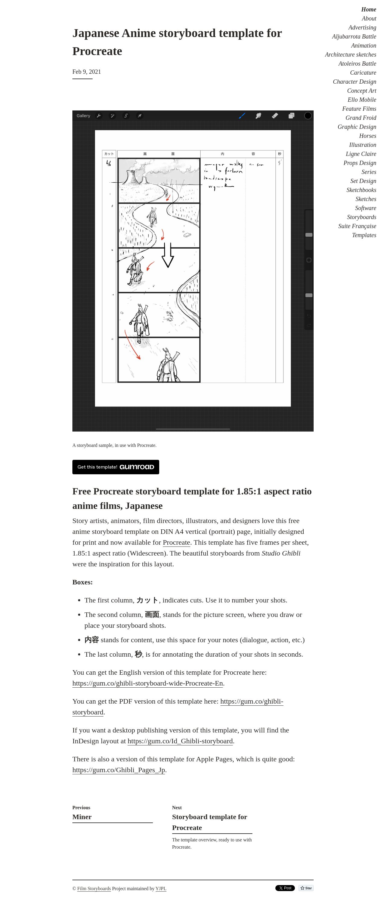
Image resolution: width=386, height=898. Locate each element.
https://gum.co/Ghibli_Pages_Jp (118, 770)
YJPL (161, 888)
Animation (363, 45)
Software (365, 208)
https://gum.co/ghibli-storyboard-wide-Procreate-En (147, 683)
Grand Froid (361, 117)
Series (369, 172)
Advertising (362, 27)
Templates (364, 235)
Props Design (359, 162)
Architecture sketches (350, 54)
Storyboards (361, 217)
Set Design (363, 181)
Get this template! (116, 467)
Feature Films (359, 108)
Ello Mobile (362, 99)
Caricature (363, 72)
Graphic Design (357, 126)
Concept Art (361, 90)
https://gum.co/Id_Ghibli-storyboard (180, 741)
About (369, 18)
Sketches (366, 199)
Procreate (176, 542)
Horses (367, 135)
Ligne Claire (361, 153)
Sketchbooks (361, 190)
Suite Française (357, 226)
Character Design (354, 81)
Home (368, 9)
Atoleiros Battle (357, 63)
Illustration (362, 144)
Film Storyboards (94, 888)
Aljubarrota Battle (354, 36)
